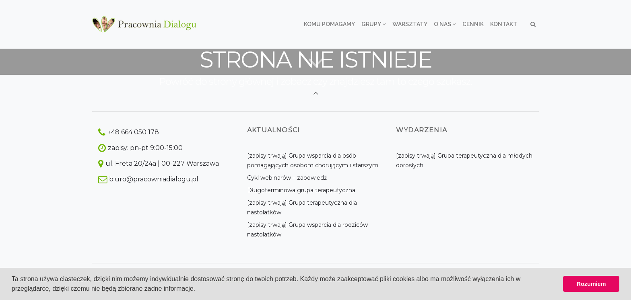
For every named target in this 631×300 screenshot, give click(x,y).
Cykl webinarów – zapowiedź (287, 177)
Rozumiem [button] (591, 284)
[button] (198, 289)
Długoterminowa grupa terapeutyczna (301, 190)
